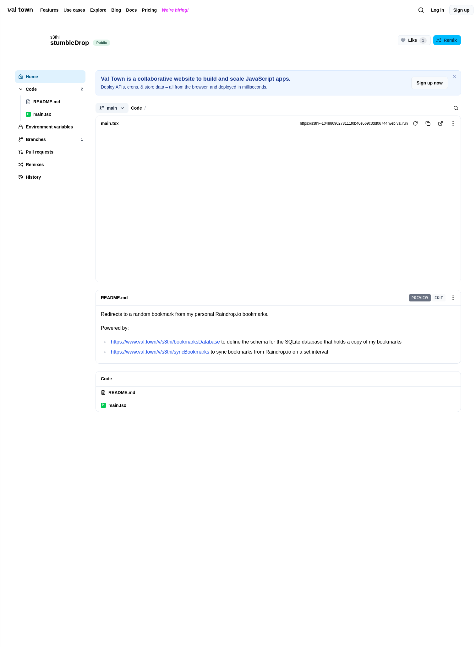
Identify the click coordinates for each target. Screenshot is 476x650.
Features (49, 10)
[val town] (20, 10)
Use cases (74, 10)
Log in (437, 10)
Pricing (149, 10)
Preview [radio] (420, 297)
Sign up (461, 10)
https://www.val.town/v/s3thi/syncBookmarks (160, 352)
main (112, 108)
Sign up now (430, 82)
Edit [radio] (439, 297)
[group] (427, 297)
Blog (116, 10)
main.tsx (113, 405)
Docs (131, 10)
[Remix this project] (447, 40)
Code (136, 108)
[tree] (50, 126)
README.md (114, 297)
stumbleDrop (69, 43)
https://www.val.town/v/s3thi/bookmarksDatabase (165, 341)
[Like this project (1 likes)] (414, 40)
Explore (98, 10)
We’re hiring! (175, 10)
